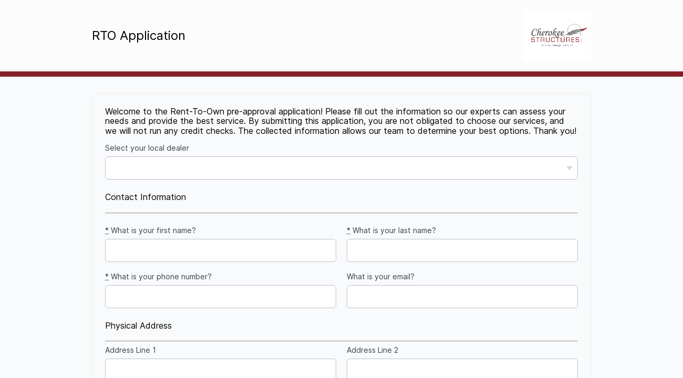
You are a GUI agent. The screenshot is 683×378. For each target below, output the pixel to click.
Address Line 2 (372, 350)
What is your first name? (150, 230)
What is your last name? (391, 230)
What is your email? (381, 276)
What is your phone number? (158, 276)
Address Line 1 (130, 350)
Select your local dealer (147, 148)
